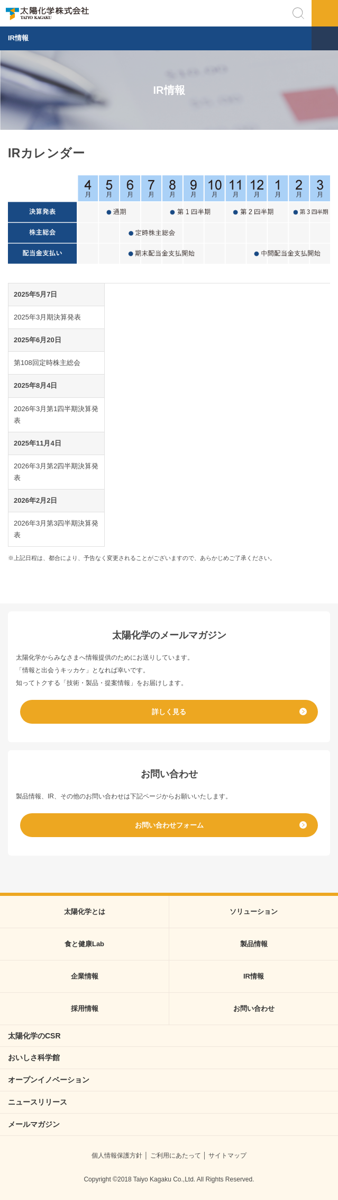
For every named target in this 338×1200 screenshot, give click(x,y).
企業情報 (84, 976)
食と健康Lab (84, 944)
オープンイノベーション (48, 1079)
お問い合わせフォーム (169, 825)
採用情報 (84, 1008)
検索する (298, 13)
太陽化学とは (84, 911)
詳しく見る (169, 712)
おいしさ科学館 (34, 1057)
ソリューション (254, 911)
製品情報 (254, 944)
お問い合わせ (254, 1008)
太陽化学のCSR (34, 1036)
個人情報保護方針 (117, 1155)
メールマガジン (34, 1124)
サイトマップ (227, 1155)
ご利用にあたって (175, 1155)
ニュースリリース (37, 1102)
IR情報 (18, 38)
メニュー (325, 13)
